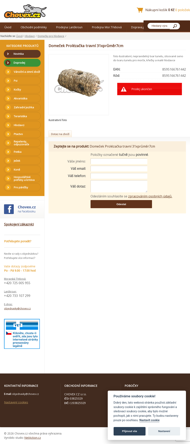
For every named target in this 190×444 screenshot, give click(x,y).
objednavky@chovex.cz (17, 308)
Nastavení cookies (16, 402)
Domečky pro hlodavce (51, 36)
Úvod (7, 27)
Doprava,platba (141, 27)
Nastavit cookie (149, 420)
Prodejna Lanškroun (69, 27)
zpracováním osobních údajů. (150, 196)
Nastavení (164, 431)
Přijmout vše (129, 431)
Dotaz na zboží (60, 134)
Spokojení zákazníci (19, 224)
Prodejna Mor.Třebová (107, 27)
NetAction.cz (32, 438)
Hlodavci (30, 36)
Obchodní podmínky (34, 27)
